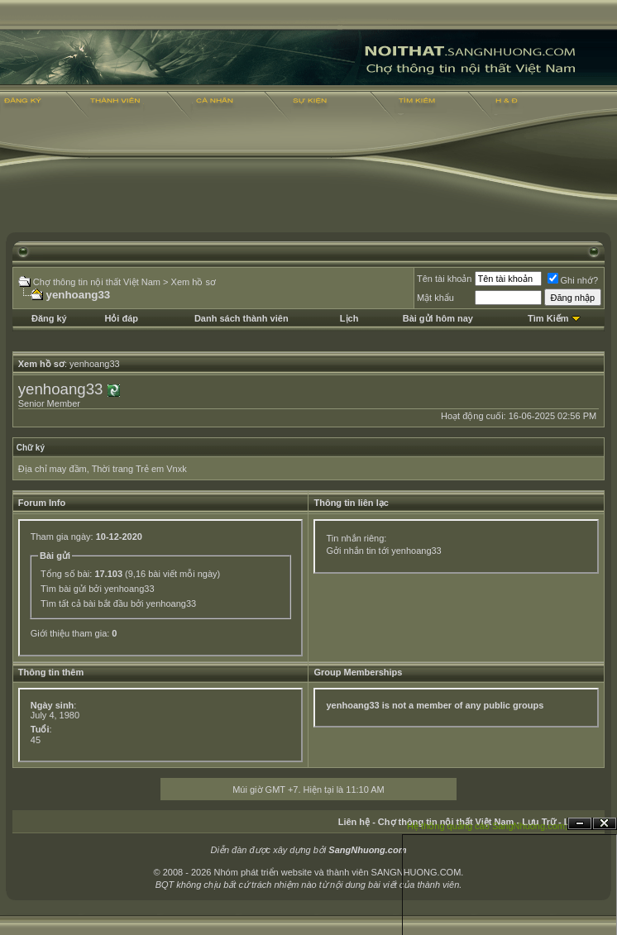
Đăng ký (49, 318)
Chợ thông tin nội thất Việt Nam (96, 282)
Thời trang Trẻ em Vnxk (139, 469)
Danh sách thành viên (241, 318)
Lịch (349, 318)
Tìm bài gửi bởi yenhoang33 (98, 589)
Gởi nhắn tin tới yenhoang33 (383, 551)
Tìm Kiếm (548, 318)
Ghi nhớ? (573, 280)
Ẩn (579, 824)
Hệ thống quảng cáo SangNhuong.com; (487, 826)
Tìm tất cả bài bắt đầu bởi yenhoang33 (118, 603)
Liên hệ (354, 822)
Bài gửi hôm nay (438, 318)
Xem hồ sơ (193, 282)
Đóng (604, 824)
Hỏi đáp (121, 318)
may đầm (67, 469)
